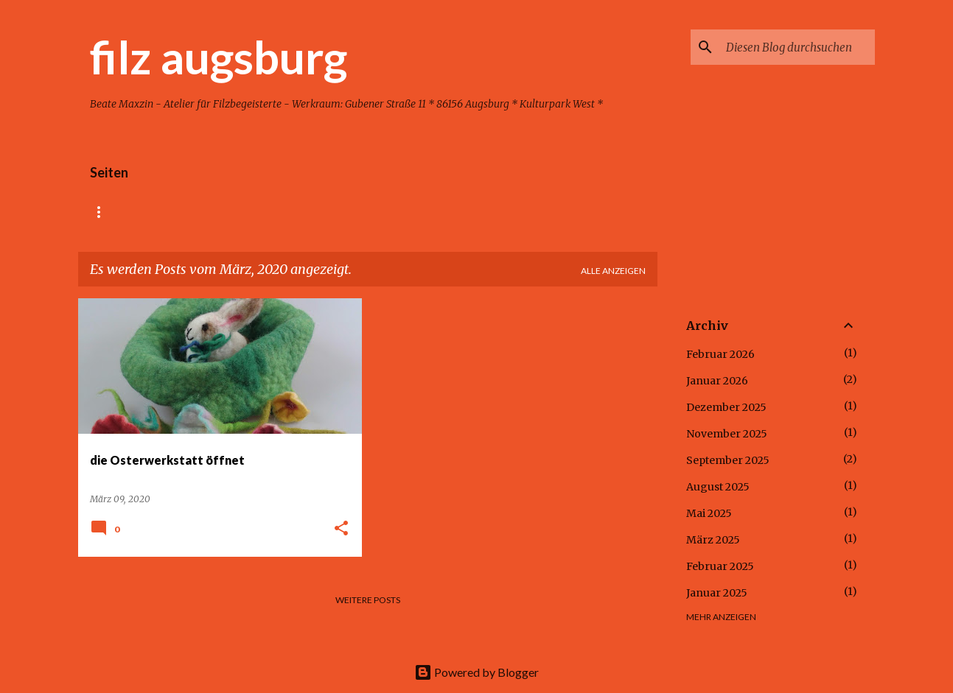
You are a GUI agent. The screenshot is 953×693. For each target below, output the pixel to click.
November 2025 (726, 433)
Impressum (568, 211)
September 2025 (727, 460)
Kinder (492, 211)
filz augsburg (218, 56)
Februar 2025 (720, 566)
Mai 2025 (709, 513)
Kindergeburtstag (225, 211)
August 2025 (718, 486)
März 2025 (713, 539)
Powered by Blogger (476, 672)
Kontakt (421, 211)
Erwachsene (335, 211)
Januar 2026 (717, 380)
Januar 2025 (716, 592)
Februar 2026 (720, 354)
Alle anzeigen (613, 270)
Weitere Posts (367, 599)
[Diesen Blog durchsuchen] (797, 47)
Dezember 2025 (726, 407)
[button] (341, 529)
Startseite (117, 211)
